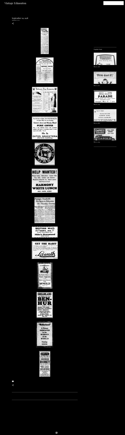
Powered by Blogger (63, 432)
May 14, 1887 (97, 123)
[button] (13, 23)
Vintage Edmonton (15, 3)
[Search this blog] (115, 3)
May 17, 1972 (97, 85)
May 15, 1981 (97, 66)
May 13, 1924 (97, 142)
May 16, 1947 (97, 104)
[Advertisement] (45, 416)
